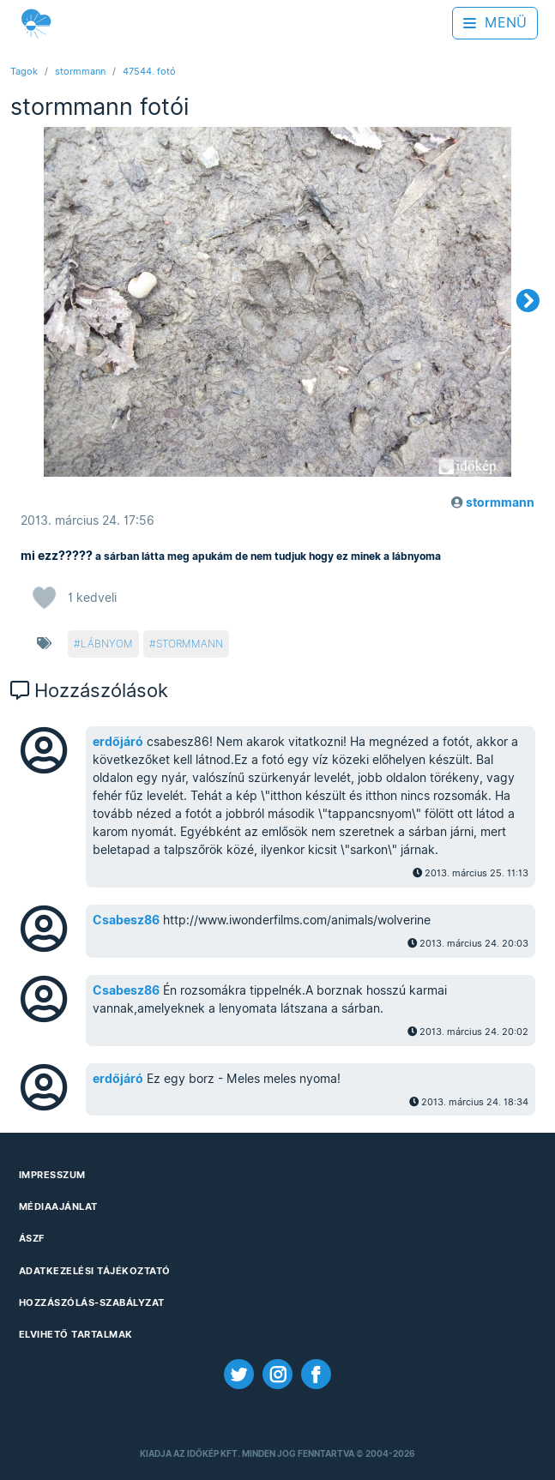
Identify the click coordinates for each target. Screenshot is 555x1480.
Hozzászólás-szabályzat (92, 1303)
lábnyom (107, 643)
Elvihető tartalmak (76, 1334)
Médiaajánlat (58, 1206)
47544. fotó (149, 71)
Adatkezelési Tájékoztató (95, 1271)
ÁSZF (32, 1238)
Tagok (24, 71)
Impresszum (52, 1175)
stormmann (80, 71)
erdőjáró (118, 742)
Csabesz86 (126, 920)
